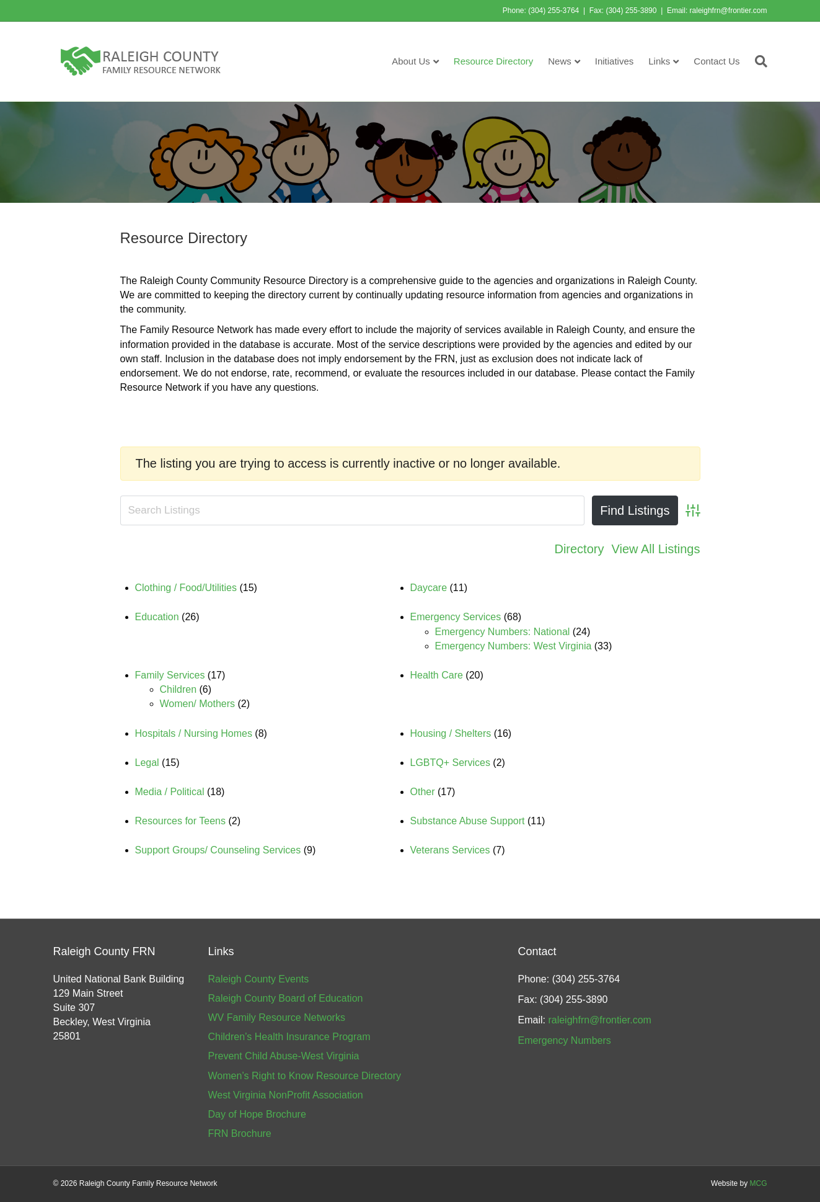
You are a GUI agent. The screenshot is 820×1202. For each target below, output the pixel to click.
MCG (758, 1183)
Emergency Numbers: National (502, 631)
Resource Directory (493, 61)
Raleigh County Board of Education (285, 998)
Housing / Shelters (451, 733)
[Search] (757, 61)
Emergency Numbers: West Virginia (513, 646)
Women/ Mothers (198, 703)
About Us (411, 61)
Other (422, 791)
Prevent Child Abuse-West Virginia (283, 1056)
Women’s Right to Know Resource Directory (305, 1076)
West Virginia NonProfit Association (285, 1095)
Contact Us (716, 61)
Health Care (436, 675)
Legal (147, 762)
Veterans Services (450, 850)
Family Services (170, 675)
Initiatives (614, 61)
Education (157, 617)
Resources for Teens (180, 821)
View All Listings (655, 549)
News (559, 61)
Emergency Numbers (564, 1040)
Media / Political (170, 791)
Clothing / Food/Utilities (186, 587)
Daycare (428, 587)
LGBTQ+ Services (450, 762)
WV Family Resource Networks (276, 1017)
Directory (579, 549)
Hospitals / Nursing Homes (193, 733)
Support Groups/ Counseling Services (218, 850)
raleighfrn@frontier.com (728, 10)
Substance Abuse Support (467, 821)
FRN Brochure (239, 1133)
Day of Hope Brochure (257, 1114)
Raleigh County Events (258, 979)
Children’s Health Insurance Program (289, 1036)
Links (659, 61)
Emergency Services (455, 617)
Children (178, 689)
